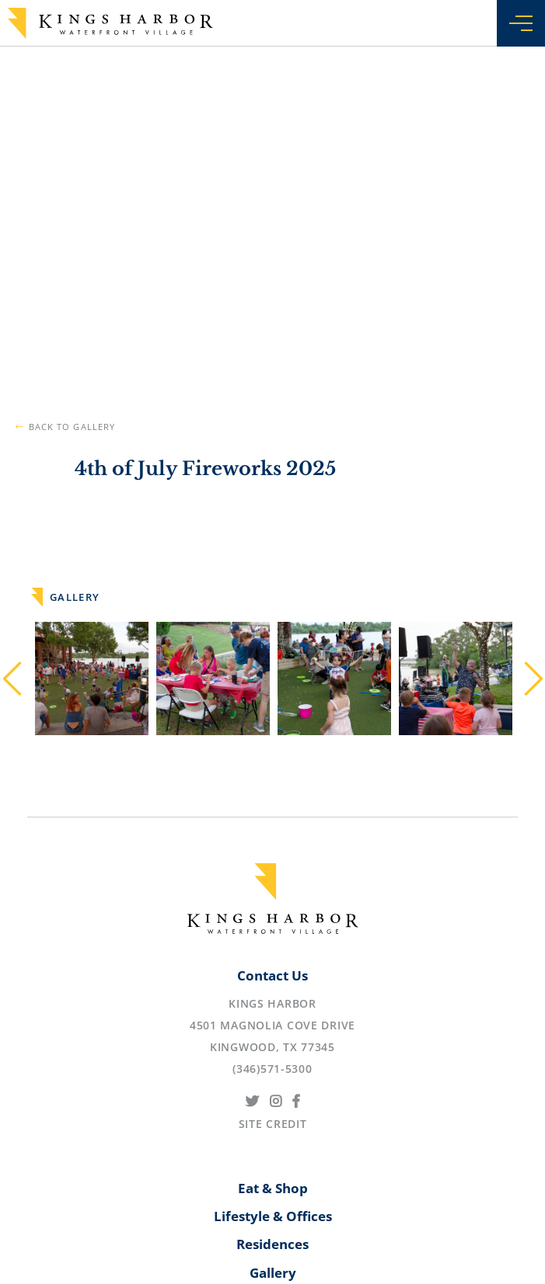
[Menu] (520, 27)
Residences (272, 1244)
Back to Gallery (72, 426)
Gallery (273, 1273)
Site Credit (273, 1123)
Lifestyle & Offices (273, 1216)
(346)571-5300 (272, 1068)
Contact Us (272, 975)
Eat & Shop (273, 1188)
